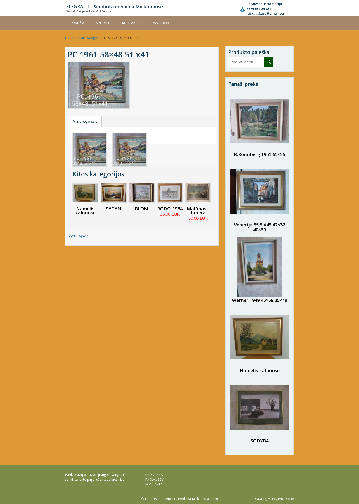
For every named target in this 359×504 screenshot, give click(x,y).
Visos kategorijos (90, 37)
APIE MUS (103, 23)
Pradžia (77, 23)
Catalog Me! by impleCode (274, 498)
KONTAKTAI (131, 23)
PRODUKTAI (154, 474)
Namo (69, 37)
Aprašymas (84, 121)
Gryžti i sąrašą (78, 236)
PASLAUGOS (161, 23)
